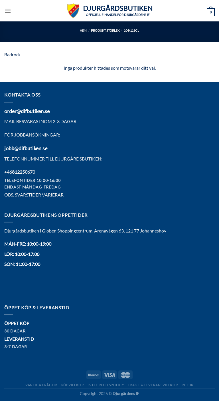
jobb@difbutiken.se (25, 148)
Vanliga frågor (41, 385)
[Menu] (7, 11)
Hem (83, 30)
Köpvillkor (72, 385)
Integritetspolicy (106, 385)
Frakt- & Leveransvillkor (153, 385)
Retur (188, 385)
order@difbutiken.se (27, 111)
